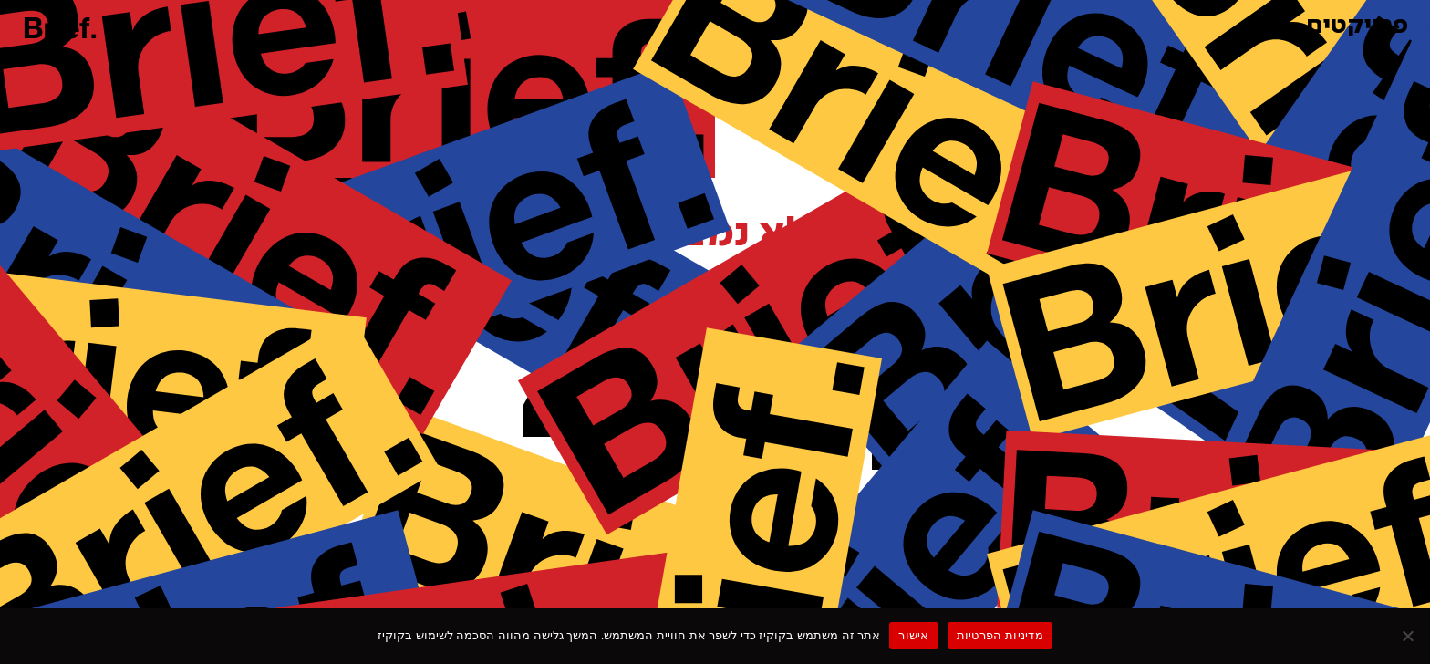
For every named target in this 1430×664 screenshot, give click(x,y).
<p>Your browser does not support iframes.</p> (715, 328)
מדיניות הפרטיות (1000, 635)
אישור (913, 635)
